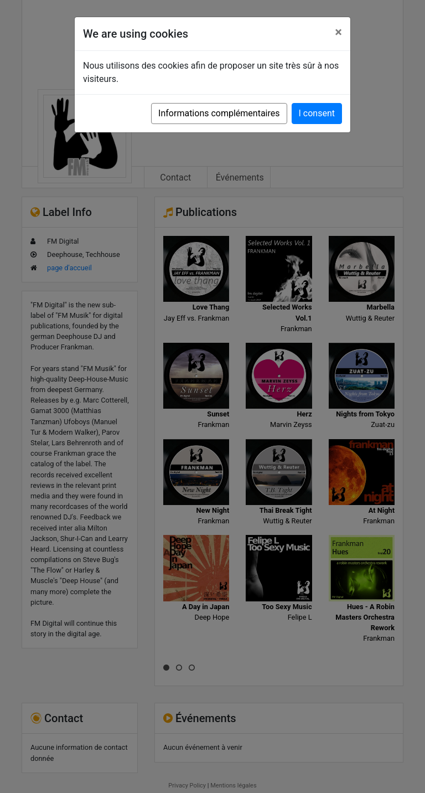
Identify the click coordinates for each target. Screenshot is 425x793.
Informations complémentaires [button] (218, 113)
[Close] (338, 32)
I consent (317, 113)
